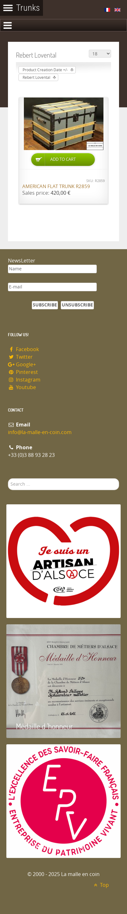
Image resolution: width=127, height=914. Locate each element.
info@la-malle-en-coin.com (40, 432)
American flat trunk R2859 (56, 186)
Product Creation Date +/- (45, 70)
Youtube (22, 387)
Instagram (24, 380)
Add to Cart (63, 159)
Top (100, 885)
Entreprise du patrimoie (50, 846)
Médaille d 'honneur (44, 726)
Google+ (22, 365)
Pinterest (23, 372)
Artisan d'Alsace (38, 606)
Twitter (20, 357)
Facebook (23, 349)
